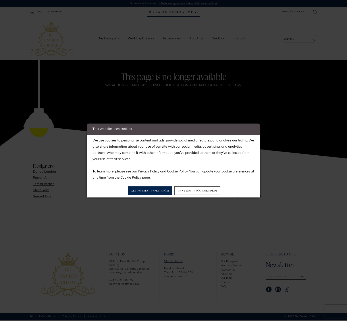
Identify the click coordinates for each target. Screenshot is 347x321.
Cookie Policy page (135, 177)
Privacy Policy (148, 171)
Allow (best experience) (146, 191)
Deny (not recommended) (202, 191)
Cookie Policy (177, 171)
